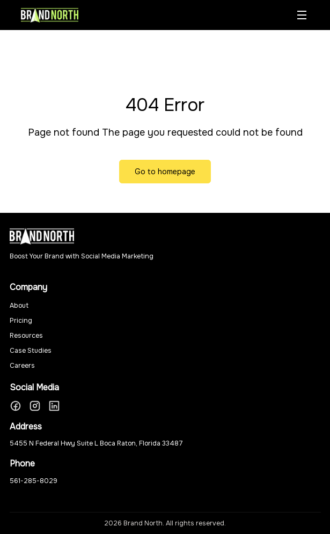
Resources (26, 335)
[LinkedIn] (54, 406)
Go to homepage (165, 171)
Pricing (21, 320)
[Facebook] (15, 406)
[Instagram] (35, 406)
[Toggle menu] (301, 15)
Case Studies (31, 350)
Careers (22, 365)
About (19, 305)
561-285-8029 (33, 481)
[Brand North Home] (49, 15)
